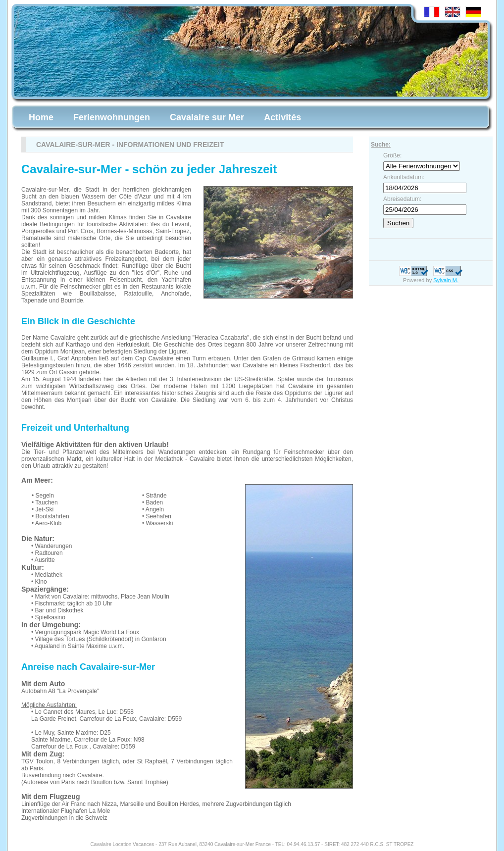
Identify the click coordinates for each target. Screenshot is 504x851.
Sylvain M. (445, 280)
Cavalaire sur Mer (207, 117)
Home (41, 117)
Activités (282, 117)
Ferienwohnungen (111, 117)
